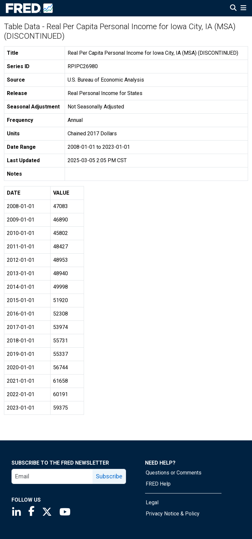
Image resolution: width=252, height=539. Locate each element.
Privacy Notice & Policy (173, 513)
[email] (52, 476)
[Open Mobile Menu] (243, 8)
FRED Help (158, 484)
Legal (152, 502)
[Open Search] (233, 8)
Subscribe (109, 476)
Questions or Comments (173, 473)
